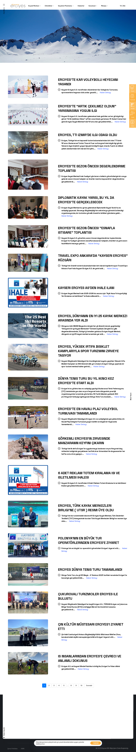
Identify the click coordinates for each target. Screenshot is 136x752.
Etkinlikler (49, 6)
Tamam (96, 743)
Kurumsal (93, 6)
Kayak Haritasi (32, 747)
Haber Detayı (106, 92)
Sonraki (89, 685)
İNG (124, 6)
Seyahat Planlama (65, 6)
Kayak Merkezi (34, 6)
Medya (104, 6)
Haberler (81, 6)
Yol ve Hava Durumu (34, 750)
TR (121, 6)
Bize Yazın (131, 396)
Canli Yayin (31, 743)
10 (81, 685)
